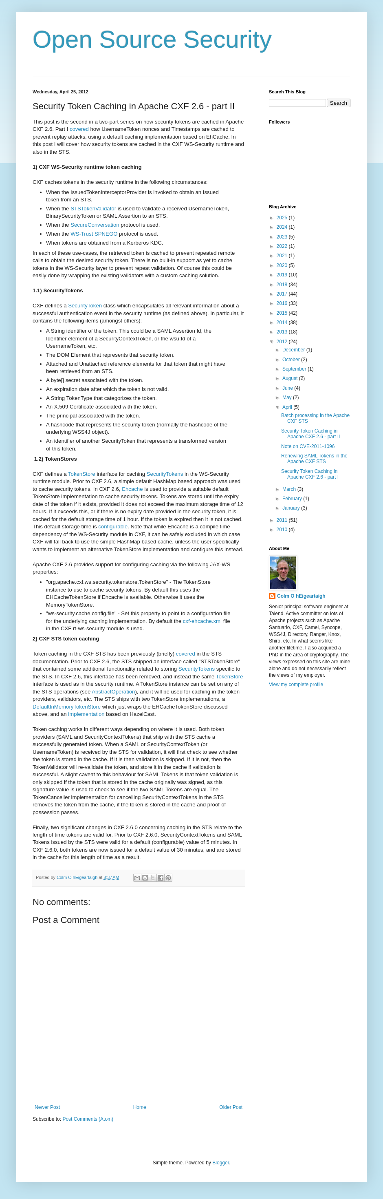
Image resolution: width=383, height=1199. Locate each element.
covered (79, 129)
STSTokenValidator (93, 208)
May (287, 397)
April (287, 407)
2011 (283, 520)
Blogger (220, 1163)
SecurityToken (85, 306)
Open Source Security (152, 39)
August (290, 378)
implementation (86, 714)
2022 (283, 246)
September (295, 369)
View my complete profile (296, 684)
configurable (113, 526)
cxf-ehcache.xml (202, 621)
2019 (283, 275)
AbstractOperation (113, 692)
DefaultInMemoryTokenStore (67, 707)
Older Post (230, 1107)
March (289, 489)
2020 (283, 265)
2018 (283, 284)
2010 (283, 529)
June (288, 388)
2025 (283, 218)
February (292, 498)
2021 (283, 255)
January (291, 508)
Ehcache (132, 489)
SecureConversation (94, 225)
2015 (283, 313)
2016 (283, 303)
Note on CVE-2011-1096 (308, 446)
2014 (283, 322)
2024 (283, 227)
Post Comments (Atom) (87, 1119)
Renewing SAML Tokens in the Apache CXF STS (314, 458)
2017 (283, 294)
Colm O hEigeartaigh (301, 596)
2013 (283, 332)
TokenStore (81, 474)
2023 (283, 237)
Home (139, 1107)
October (291, 359)
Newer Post (47, 1107)
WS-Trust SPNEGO (93, 234)
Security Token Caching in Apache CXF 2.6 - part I (310, 474)
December (294, 350)
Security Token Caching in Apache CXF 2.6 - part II (310, 433)
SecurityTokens (165, 474)
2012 (283, 341)
